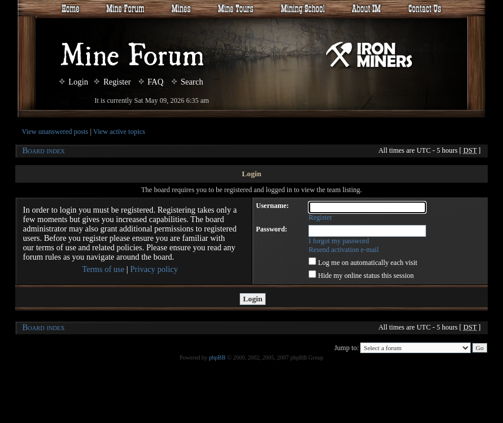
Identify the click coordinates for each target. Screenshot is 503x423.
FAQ (151, 82)
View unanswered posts (55, 131)
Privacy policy (154, 269)
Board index (43, 150)
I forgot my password (338, 241)
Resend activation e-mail (343, 250)
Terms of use (103, 269)
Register (112, 82)
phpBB (217, 357)
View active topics (119, 131)
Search (187, 82)
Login (73, 82)
